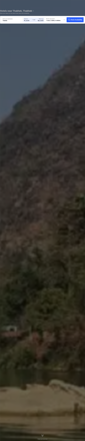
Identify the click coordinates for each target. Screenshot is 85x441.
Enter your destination (8, 18)
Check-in (26, 18)
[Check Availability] (75, 19)
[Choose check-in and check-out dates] (28, 19)
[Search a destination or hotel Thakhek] (11, 19)
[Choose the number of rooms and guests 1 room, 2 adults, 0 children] (55, 19)
